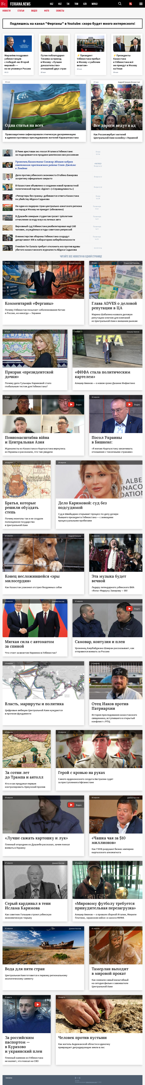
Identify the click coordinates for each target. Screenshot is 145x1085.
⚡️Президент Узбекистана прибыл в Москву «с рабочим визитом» (88, 60)
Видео (34, 11)
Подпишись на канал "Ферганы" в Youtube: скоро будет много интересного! (72, 23)
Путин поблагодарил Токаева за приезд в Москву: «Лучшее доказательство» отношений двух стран (54, 62)
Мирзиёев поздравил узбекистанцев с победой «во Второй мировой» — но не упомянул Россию (17, 62)
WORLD (94, 3)
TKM (76, 3)
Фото (46, 11)
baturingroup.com (91, 1082)
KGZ (60, 3)
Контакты (9, 1078)
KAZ (51, 3)
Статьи (21, 11)
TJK (68, 3)
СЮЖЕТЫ (60, 11)
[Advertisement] (124, 188)
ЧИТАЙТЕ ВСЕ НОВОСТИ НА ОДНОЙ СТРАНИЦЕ (81, 256)
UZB (85, 3)
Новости (7, 11)
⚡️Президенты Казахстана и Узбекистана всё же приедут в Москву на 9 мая (125, 62)
